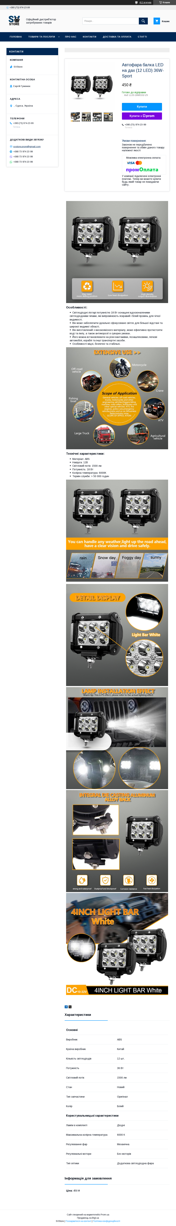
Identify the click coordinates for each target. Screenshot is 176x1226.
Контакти (89, 36)
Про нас (70, 36)
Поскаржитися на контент (78, 1221)
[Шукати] (143, 21)
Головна (16, 36)
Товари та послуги (41, 36)
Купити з (141, 116)
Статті (142, 36)
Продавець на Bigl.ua (88, 1218)
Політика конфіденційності (106, 1221)
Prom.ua (105, 1214)
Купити (142, 106)
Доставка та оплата (117, 36)
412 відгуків (145, 2)
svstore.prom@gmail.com (27, 146)
